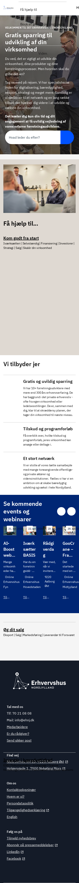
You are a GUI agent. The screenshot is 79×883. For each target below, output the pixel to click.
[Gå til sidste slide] (61, 511)
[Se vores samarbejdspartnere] (39, 471)
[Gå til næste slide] (71, 511)
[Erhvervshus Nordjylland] (9, 7)
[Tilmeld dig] (29, 565)
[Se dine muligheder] (39, 296)
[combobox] (32, 137)
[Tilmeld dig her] (9, 565)
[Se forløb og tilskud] (39, 435)
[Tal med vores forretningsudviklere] (39, 397)
